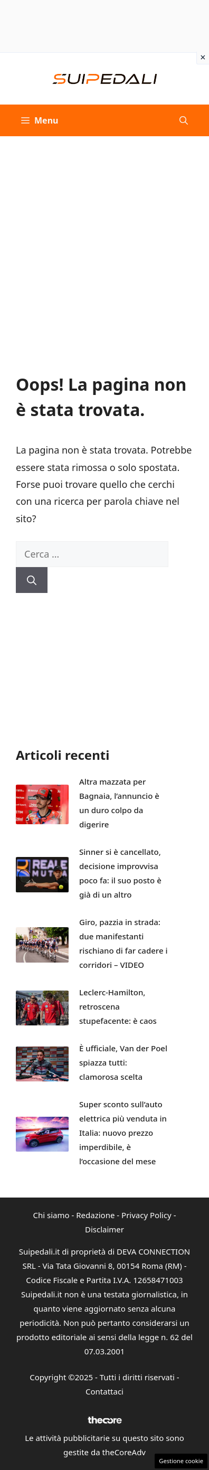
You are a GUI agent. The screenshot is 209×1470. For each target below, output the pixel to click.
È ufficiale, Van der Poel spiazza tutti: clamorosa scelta (123, 1062)
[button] (183, 120)
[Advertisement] (104, 246)
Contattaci (105, 1391)
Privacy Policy (146, 1215)
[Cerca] (32, 580)
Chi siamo (51, 1215)
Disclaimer (104, 1229)
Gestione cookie (181, 1461)
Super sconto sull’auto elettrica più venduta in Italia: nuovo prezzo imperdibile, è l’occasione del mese (123, 1132)
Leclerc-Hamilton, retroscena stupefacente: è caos (118, 1006)
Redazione (95, 1215)
